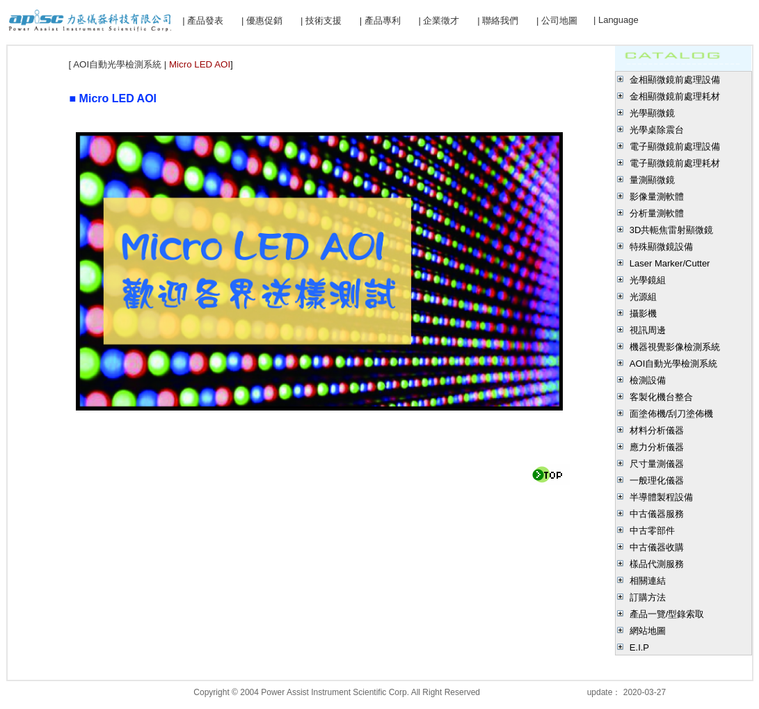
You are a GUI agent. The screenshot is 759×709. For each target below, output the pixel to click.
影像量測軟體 (657, 196)
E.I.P (639, 647)
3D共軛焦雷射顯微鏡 (672, 230)
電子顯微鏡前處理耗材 (675, 163)
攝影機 (643, 313)
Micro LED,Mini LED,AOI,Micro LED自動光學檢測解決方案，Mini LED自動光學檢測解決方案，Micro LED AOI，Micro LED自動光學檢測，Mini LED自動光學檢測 (273, 121)
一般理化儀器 (657, 480)
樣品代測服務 (657, 564)
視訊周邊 (648, 330)
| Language (616, 20)
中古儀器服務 (657, 514)
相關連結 (648, 580)
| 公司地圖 (556, 20)
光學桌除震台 (657, 130)
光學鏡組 (648, 280)
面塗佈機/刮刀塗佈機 (672, 413)
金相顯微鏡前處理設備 (675, 79)
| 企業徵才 (438, 20)
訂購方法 (648, 597)
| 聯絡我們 (497, 20)
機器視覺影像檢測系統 (675, 347)
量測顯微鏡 (652, 180)
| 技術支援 (321, 20)
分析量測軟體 (657, 213)
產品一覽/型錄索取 (667, 614)
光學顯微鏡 (652, 113)
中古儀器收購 (657, 547)
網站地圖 (648, 631)
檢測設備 (648, 380)
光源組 (643, 297)
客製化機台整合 (661, 397)
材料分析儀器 (657, 430)
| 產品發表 (202, 20)
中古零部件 (652, 530)
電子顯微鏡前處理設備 (675, 146)
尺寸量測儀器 (657, 464)
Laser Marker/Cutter (670, 263)
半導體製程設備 (661, 497)
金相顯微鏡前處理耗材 (675, 96)
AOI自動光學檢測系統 (673, 363)
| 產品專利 (380, 20)
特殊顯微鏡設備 (661, 246)
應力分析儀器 (657, 447)
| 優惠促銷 (261, 20)
